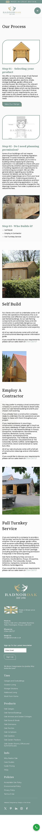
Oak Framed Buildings (12, 722)
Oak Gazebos (9, 745)
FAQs (6, 779)
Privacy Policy (9, 799)
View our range (12, 104)
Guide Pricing (9, 775)
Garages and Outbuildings (14, 690)
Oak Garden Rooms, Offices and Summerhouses (16, 754)
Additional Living (10, 701)
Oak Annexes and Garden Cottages (18, 725)
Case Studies (9, 771)
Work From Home (11, 705)
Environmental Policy (12, 795)
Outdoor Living (10, 694)
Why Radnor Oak (10, 767)
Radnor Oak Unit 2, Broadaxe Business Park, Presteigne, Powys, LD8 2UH (19, 633)
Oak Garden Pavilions (12, 749)
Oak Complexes (10, 741)
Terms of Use (9, 803)
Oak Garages (9, 718)
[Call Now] (36, 827)
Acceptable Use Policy (13, 791)
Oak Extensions (10, 733)
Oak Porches (9, 737)
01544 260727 (31, 346)
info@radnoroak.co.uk (12, 647)
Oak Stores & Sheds (11, 729)
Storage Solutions (11, 697)
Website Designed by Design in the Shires (17, 807)
